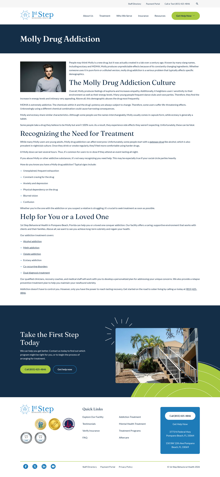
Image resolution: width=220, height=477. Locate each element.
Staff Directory (134, 4)
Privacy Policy (125, 467)
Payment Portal (153, 4)
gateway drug (157, 141)
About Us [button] (88, 15)
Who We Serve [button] (124, 15)
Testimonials (89, 423)
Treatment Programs (130, 430)
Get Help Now (180, 424)
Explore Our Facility (92, 416)
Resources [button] (160, 15)
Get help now (65, 369)
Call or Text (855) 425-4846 (177, 4)
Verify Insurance (91, 430)
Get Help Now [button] (184, 15)
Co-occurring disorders (35, 266)
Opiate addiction (32, 253)
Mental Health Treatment (132, 423)
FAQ (84, 437)
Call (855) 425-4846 (35, 369)
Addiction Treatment (130, 416)
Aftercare (124, 437)
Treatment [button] (104, 15)
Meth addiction (31, 247)
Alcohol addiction (32, 241)
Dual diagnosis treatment (36, 272)
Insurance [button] (143, 15)
